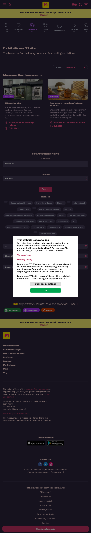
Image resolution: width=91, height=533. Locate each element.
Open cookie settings (45, 284)
